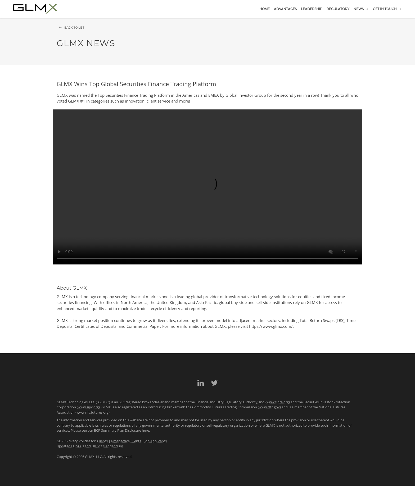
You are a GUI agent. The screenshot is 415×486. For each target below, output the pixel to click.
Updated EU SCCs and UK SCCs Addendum (90, 446)
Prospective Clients (126, 441)
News (359, 9)
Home (264, 9)
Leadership (311, 9)
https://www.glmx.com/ (271, 326)
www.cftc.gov (269, 407)
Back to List (71, 27)
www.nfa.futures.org (92, 412)
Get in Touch (385, 9)
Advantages (285, 9)
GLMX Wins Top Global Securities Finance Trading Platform (136, 84)
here (145, 430)
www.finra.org (278, 402)
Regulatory (338, 9)
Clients (102, 441)
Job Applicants (156, 441)
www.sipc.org (88, 407)
